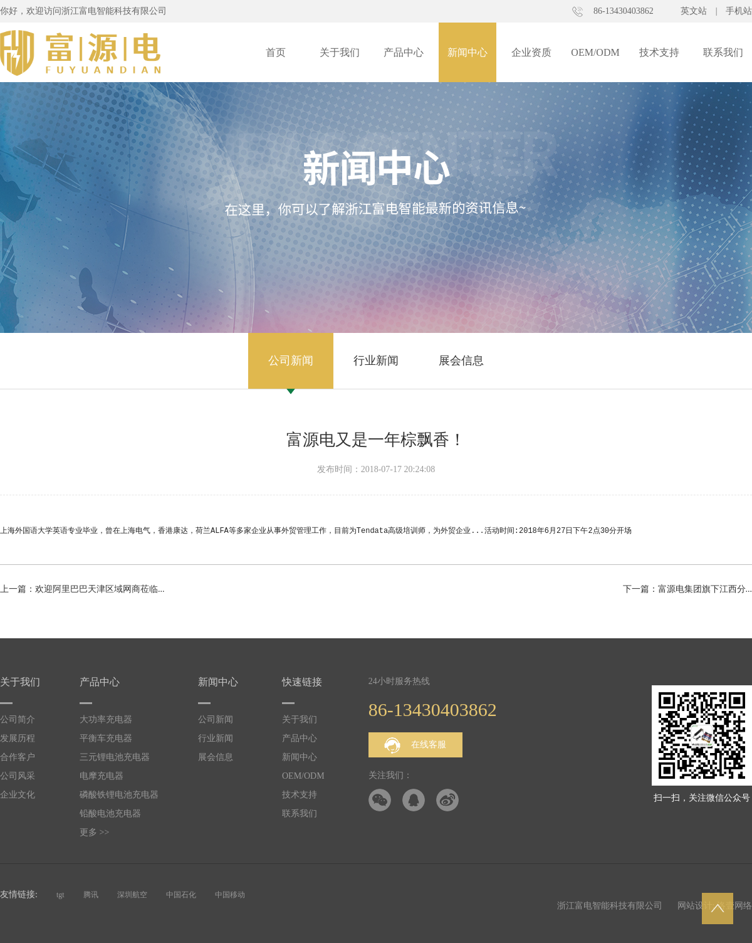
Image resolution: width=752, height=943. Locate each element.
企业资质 (531, 52)
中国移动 (230, 894)
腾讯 (90, 894)
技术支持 (659, 52)
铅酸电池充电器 (110, 813)
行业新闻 (376, 360)
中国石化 (181, 894)
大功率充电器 (106, 719)
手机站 (739, 11)
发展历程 (17, 738)
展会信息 (461, 360)
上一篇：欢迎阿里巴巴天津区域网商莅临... (82, 589)
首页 (276, 52)
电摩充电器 (101, 776)
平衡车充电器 (106, 738)
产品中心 (404, 52)
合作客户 (17, 757)
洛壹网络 (734, 905)
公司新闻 (290, 360)
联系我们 (723, 52)
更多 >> (94, 832)
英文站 (694, 11)
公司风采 (17, 776)
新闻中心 (467, 52)
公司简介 (17, 719)
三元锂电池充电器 (115, 757)
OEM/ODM (595, 52)
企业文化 (17, 794)
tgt (60, 894)
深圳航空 (132, 894)
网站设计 (695, 905)
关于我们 (340, 52)
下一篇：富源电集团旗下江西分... (688, 589)
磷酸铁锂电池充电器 (119, 794)
